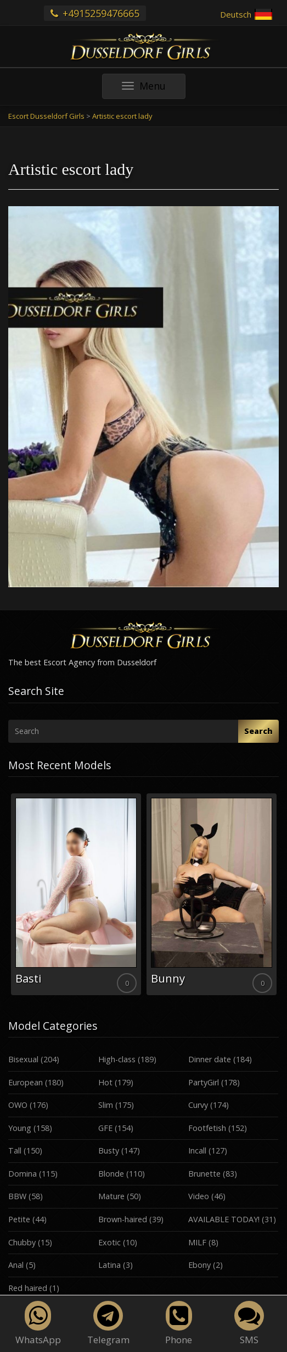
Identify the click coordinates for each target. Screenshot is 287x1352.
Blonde (111, 1173)
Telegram (108, 1323)
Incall (197, 1150)
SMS (249, 1323)
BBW (17, 1196)
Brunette (204, 1173)
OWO (17, 1105)
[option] (76, 894)
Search (258, 731)
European (25, 1082)
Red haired (27, 1288)
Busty (108, 1150)
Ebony (199, 1265)
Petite (19, 1219)
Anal (16, 1265)
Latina (109, 1265)
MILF (197, 1242)
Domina (22, 1173)
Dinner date (209, 1059)
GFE (105, 1128)
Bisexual (23, 1059)
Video (198, 1196)
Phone (178, 1323)
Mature (111, 1196)
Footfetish (207, 1128)
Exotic (109, 1242)
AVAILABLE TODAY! (224, 1219)
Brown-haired (122, 1219)
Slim (105, 1105)
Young (19, 1128)
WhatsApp (38, 1323)
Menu (153, 89)
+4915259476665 (94, 13)
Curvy (198, 1105)
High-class (117, 1059)
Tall (14, 1150)
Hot (105, 1082)
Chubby (22, 1242)
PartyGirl (203, 1082)
